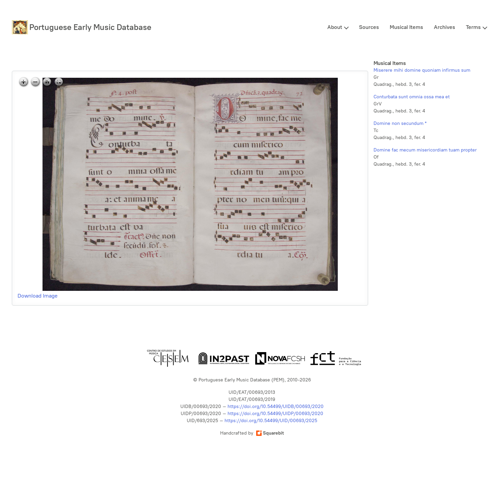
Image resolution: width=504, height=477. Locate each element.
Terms (473, 27)
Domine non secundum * (400, 123)
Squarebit (270, 433)
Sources (369, 27)
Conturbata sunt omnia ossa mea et (412, 97)
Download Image (38, 296)
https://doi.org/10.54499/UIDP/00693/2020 (275, 413)
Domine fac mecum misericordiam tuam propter (425, 150)
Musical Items (406, 27)
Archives (444, 27)
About (334, 27)
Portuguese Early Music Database (90, 27)
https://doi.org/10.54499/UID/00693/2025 (271, 420)
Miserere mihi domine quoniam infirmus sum (422, 70)
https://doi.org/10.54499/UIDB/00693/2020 (276, 406)
